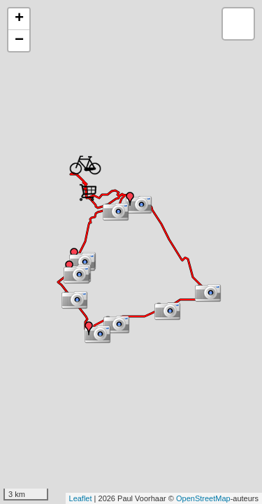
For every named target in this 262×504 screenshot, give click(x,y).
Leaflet (80, 498)
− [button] (19, 40)
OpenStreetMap (203, 498)
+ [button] (19, 18)
